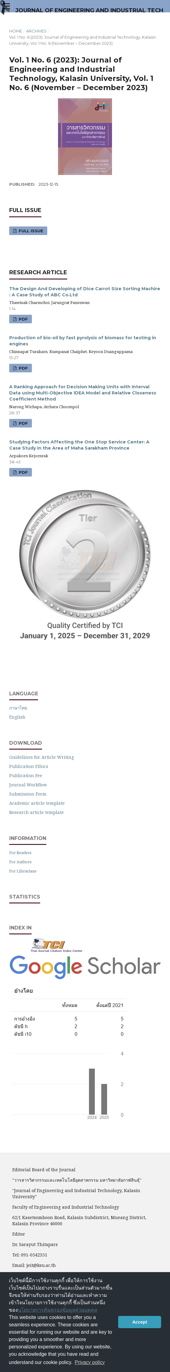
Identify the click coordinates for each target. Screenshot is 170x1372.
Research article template (36, 812)
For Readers (20, 852)
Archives (36, 31)
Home (15, 31)
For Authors (20, 862)
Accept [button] (139, 1322)
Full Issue (30, 230)
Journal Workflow (28, 785)
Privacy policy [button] (90, 1362)
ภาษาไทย (18, 708)
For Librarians (23, 871)
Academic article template (37, 803)
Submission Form (27, 794)
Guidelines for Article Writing (41, 757)
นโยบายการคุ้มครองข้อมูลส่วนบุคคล (57, 1310)
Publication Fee (25, 775)
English (17, 717)
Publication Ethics (28, 766)
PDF (22, 319)
